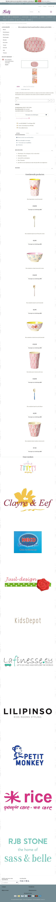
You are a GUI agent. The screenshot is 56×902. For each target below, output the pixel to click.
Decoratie (50, 17)
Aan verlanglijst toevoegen (23, 118)
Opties (18, 133)
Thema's (23, 19)
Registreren (50, 6)
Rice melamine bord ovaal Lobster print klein (9, 61)
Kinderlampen (16, 17)
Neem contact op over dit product (24, 137)
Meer (28, 86)
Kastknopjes (35, 17)
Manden (43, 17)
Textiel (5, 19)
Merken (29, 19)
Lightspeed (30, 899)
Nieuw (9, 17)
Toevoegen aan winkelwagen (34, 209)
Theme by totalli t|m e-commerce (39, 899)
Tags (37, 133)
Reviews (17, 167)
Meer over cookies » (46, 1)
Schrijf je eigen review (25, 89)
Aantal (17, 97)
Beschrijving (19, 150)
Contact (39, 6)
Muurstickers (25, 17)
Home (4, 17)
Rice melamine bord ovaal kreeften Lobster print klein (16, 23)
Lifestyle (12, 19)
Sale (18, 19)
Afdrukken (19, 144)
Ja (36, 1)
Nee (39, 1)
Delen (28, 133)
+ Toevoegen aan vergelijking (23, 142)
